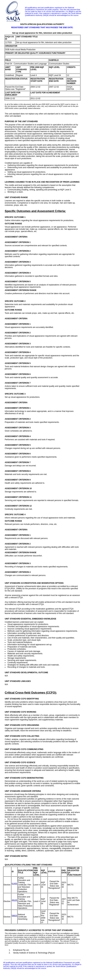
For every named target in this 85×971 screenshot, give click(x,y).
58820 (14, 916)
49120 (14, 900)
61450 (14, 884)
